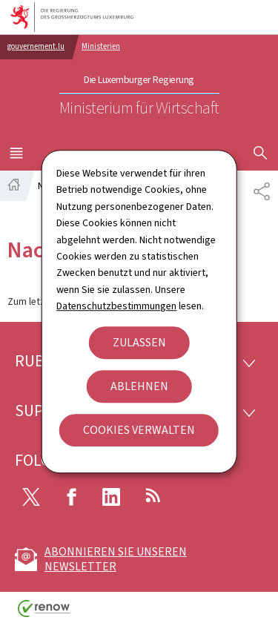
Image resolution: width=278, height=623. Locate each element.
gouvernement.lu (35, 46)
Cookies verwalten (139, 430)
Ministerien (101, 46)
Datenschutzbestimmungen (116, 306)
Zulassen (139, 342)
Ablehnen (139, 386)
